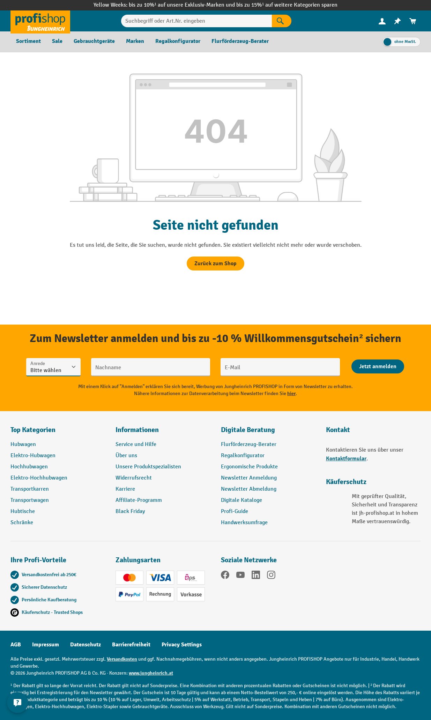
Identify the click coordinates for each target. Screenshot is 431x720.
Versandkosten (122, 659)
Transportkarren (29, 489)
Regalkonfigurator (243, 455)
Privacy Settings (182, 644)
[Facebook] (225, 576)
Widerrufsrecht (134, 478)
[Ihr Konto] (382, 21)
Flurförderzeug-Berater (248, 444)
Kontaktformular (346, 458)
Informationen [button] (137, 429)
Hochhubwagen (29, 466)
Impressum (45, 644)
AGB (15, 644)
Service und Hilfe (136, 444)
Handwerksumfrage (244, 522)
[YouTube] (240, 576)
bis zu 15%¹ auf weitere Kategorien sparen (286, 5)
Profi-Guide (234, 511)
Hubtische (22, 511)
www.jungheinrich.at (151, 673)
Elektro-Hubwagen (32, 455)
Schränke (21, 522)
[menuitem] (382, 21)
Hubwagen (23, 444)
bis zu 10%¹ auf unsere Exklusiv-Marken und (182, 5)
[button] (268, 432)
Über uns (126, 455)
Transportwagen (29, 500)
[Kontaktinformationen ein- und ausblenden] (17, 702)
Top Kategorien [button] (32, 429)
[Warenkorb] (413, 21)
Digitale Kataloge (241, 500)
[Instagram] (271, 576)
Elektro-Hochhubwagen (38, 478)
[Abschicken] (377, 366)
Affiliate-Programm (139, 500)
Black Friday (130, 511)
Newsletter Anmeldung (249, 478)
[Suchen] (281, 21)
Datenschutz (85, 644)
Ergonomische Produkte (249, 466)
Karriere (125, 489)
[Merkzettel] (397, 21)
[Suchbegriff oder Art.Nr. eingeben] (196, 21)
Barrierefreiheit (131, 644)
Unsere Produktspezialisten (148, 466)
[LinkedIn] (256, 576)
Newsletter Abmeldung (248, 489)
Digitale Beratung (248, 429)
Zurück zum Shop (215, 263)
